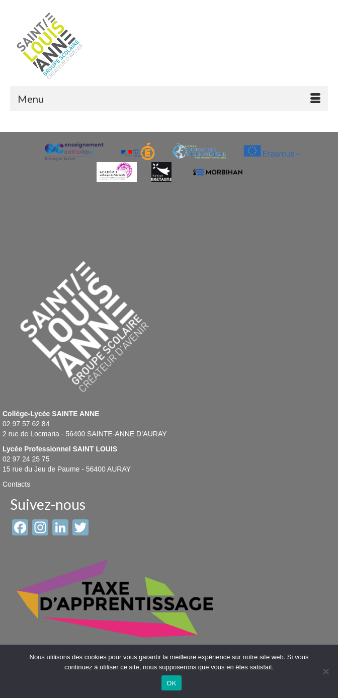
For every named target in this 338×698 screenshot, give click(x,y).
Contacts (16, 484)
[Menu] (169, 98)
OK (171, 683)
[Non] (325, 671)
